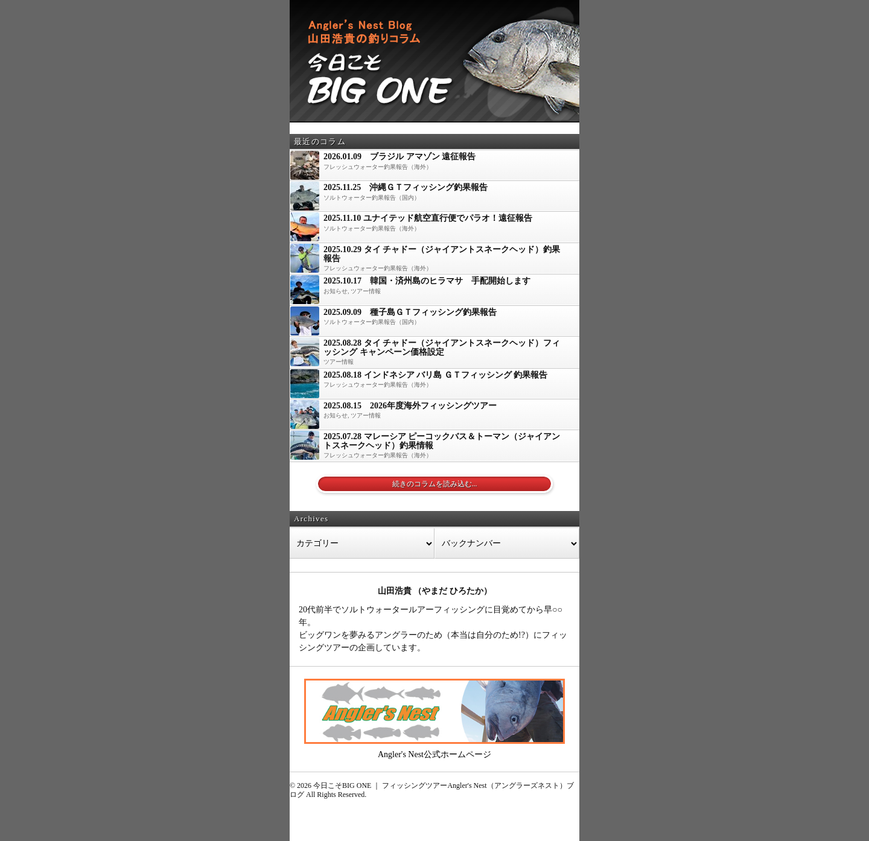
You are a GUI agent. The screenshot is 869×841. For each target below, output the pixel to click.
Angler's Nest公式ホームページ (434, 754)
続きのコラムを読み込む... (434, 484)
